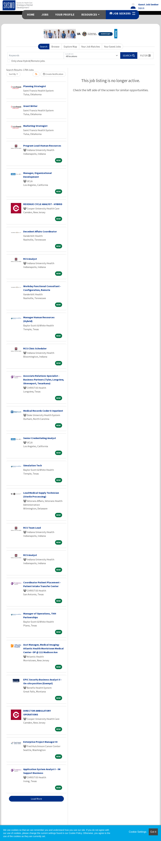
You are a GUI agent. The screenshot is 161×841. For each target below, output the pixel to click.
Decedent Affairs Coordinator (40, 231)
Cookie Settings (137, 831)
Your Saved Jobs (112, 46)
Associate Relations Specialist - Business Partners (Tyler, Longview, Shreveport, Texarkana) (43, 379)
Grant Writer (30, 106)
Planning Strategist (34, 86)
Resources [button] (89, 14)
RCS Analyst (30, 258)
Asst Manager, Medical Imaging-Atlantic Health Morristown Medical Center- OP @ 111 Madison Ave (43, 648)
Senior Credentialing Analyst (39, 438)
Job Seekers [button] (122, 13)
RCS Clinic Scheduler (35, 348)
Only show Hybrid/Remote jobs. (28, 60)
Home (31, 14)
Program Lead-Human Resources (42, 145)
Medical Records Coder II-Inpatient (43, 410)
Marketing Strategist (35, 125)
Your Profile (65, 14)
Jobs (45, 14)
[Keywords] (36, 55)
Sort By (12, 74)
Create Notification (53, 74)
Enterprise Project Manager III (40, 741)
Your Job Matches (90, 46)
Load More (36, 798)
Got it (153, 831)
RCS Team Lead (32, 527)
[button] (145, 55)
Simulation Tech (32, 465)
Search (43, 46)
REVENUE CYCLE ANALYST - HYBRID (42, 204)
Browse (55, 46)
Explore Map (70, 46)
